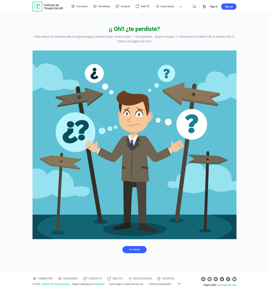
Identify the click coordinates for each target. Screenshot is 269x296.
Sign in (213, 6)
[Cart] (204, 6)
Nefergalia (99, 284)
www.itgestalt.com (226, 285)
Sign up (229, 6)
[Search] (194, 6)
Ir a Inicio (134, 249)
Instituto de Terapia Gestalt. (56, 284)
